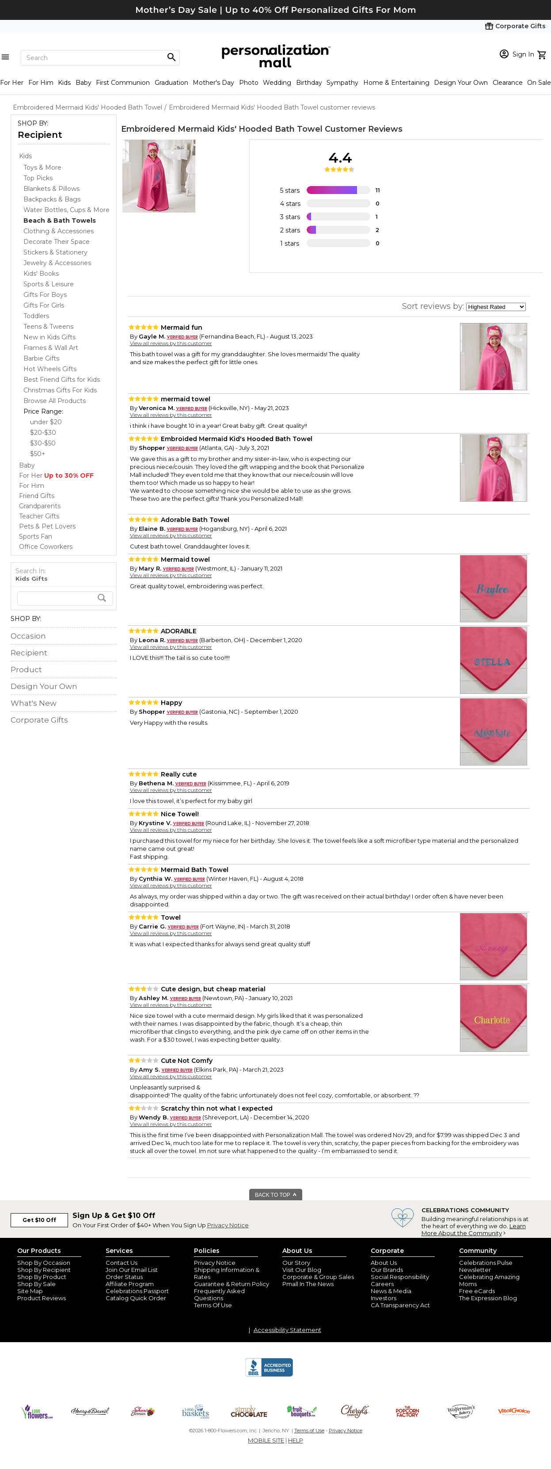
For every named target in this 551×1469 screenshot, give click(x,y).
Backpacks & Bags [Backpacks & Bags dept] (51, 199)
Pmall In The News (308, 1283)
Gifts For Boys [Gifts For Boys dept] (45, 295)
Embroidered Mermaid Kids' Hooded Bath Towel (222, 129)
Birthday (309, 83)
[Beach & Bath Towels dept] (59, 221)
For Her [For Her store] (56, 476)
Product (26, 669)
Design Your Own (461, 83)
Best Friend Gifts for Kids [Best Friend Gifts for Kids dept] (61, 380)
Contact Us (121, 1262)
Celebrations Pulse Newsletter (486, 1266)
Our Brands (387, 1269)
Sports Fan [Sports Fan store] (35, 536)
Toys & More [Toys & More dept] (42, 167)
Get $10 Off (39, 1220)
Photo (248, 83)
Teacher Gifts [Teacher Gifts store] (39, 516)
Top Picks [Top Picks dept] (38, 178)
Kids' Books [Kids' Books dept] (41, 274)
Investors (383, 1298)
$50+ (38, 454)
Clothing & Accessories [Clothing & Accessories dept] (58, 231)
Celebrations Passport (137, 1290)
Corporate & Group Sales (318, 1276)
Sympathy (342, 83)
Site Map (30, 1290)
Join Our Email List (132, 1269)
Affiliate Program (130, 1283)
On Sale (539, 83)
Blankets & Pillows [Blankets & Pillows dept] (51, 189)
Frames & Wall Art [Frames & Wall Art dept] (50, 348)
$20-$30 (43, 433)
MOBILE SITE (266, 1440)
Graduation (171, 83)
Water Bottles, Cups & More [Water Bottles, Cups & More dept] (66, 210)
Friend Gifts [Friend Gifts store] (36, 496)
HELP (295, 1440)
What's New (34, 703)
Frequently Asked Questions (219, 1294)
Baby (83, 83)
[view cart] (542, 53)
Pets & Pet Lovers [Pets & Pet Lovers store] (47, 526)
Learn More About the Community (474, 1229)
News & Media (391, 1290)
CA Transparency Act (400, 1305)
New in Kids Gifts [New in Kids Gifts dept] (49, 337)
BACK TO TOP (276, 1195)
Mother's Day (213, 83)
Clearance (508, 83)
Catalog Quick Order (136, 1298)
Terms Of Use (213, 1305)
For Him (40, 83)
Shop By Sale (36, 1283)
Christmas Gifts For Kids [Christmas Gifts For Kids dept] (60, 390)
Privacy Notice (228, 1225)
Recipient (40, 134)
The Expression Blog (488, 1298)
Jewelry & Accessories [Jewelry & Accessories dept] (57, 263)
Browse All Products (54, 401)
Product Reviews (41, 1298)
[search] (65, 598)
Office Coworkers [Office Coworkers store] (45, 547)
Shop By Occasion (43, 1262)
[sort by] (496, 307)
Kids (64, 83)
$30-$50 (43, 443)
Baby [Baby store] (27, 465)
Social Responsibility (400, 1276)
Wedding (277, 83)
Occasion (28, 636)
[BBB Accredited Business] (269, 1375)
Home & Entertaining (396, 83)
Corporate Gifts (39, 719)
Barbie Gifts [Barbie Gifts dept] (41, 358)
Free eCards (477, 1290)
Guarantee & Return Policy (231, 1283)
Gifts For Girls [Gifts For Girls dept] (43, 305)
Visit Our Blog (301, 1269)
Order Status (124, 1276)
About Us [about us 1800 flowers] (384, 1262)
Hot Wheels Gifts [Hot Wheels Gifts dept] (49, 369)
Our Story (296, 1262)
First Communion (123, 83)
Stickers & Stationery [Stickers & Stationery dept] (55, 252)
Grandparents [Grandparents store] (40, 506)
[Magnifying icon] (171, 57)
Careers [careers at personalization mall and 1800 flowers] (382, 1283)
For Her (11, 83)
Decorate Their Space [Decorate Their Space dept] (56, 242)
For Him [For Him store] (31, 486)
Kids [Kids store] (25, 156)
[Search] (100, 57)
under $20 (46, 422)
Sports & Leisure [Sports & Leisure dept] (48, 284)
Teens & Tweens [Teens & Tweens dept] (48, 327)
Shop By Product (41, 1276)
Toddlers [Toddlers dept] (36, 316)
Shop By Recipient (44, 1269)
